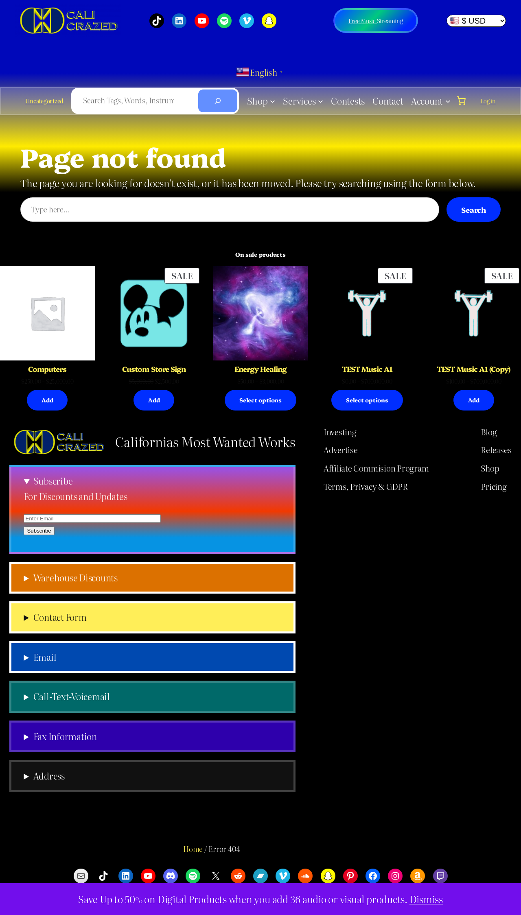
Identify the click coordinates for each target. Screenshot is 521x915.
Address (49, 776)
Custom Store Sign (154, 369)
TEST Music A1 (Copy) (473, 369)
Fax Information (65, 736)
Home (193, 848)
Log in (488, 101)
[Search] (217, 101)
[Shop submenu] (272, 100)
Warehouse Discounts (75, 577)
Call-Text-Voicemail (71, 696)
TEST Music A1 (367, 369)
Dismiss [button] (426, 899)
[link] (462, 100)
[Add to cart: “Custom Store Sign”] (154, 400)
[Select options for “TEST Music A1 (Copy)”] (473, 400)
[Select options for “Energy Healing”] (260, 400)
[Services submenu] (320, 100)
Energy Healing (260, 369)
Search (473, 209)
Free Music (362, 21)
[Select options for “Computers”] (47, 400)
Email (45, 657)
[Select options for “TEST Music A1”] (367, 400)
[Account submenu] (448, 100)
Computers (47, 369)
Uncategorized (44, 101)
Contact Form (60, 617)
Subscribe (53, 481)
